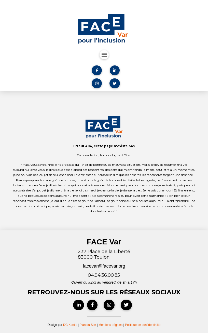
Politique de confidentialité (142, 325)
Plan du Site (88, 325)
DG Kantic (70, 325)
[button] (104, 54)
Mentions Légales (111, 325)
